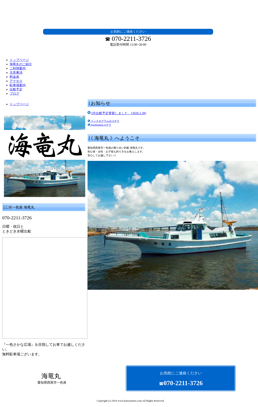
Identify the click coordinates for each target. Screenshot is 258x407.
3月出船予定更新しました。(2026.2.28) (118, 113)
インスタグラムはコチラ (103, 120)
